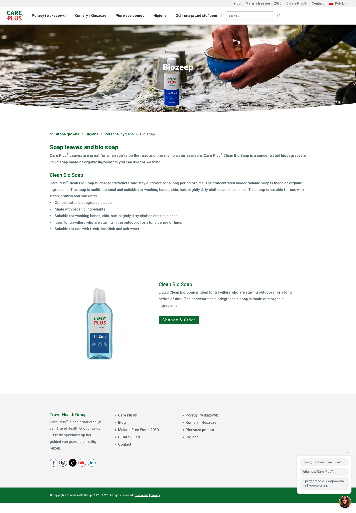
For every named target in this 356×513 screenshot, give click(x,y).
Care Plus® (127, 415)
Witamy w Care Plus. (318, 471)
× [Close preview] (347, 452)
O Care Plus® (296, 3)
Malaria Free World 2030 (138, 430)
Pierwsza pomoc (130, 15)
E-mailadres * (268, 420)
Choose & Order (178, 320)
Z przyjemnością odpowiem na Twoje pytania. (323, 483)
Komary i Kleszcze (90, 15)
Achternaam (267, 449)
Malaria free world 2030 (263, 3)
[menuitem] (339, 4)
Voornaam (266, 434)
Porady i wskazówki (49, 15)
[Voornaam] (286, 441)
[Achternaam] (286, 455)
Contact (318, 3)
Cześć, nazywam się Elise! (321, 462)
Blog (237, 3)
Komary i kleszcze (201, 422)
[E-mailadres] (286, 427)
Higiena (159, 15)
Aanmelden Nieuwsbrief (286, 466)
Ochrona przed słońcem (196, 15)
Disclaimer (141, 505)
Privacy (155, 505)
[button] (345, 502)
